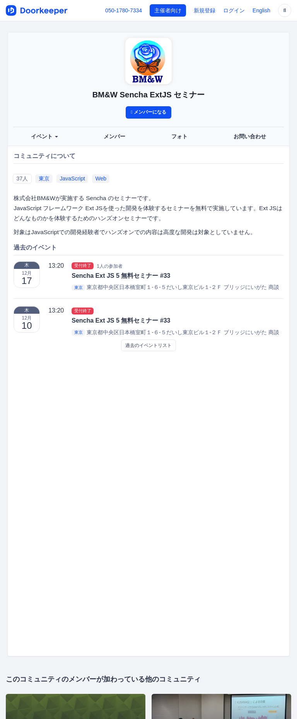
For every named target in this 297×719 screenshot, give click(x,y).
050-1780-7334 (123, 10)
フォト (179, 136)
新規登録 (204, 10)
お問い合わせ (250, 136)
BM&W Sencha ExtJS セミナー (148, 94)
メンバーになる (148, 112)
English (261, 10)
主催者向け (167, 10)
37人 (22, 178)
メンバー (114, 136)
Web (101, 178)
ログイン (234, 10)
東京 (44, 178)
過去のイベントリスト (148, 345)
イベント (44, 136)
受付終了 (82, 265)
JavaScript (72, 178)
